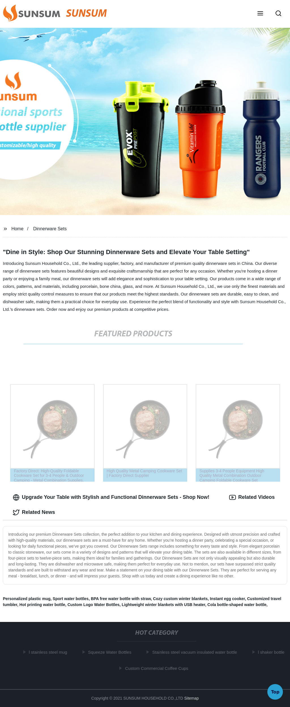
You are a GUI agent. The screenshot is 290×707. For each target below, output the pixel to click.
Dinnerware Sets (50, 228)
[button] (260, 14)
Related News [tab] (34, 512)
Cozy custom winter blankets (180, 598)
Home (17, 228)
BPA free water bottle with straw (121, 598)
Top (275, 692)
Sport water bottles (71, 598)
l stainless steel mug (49, 652)
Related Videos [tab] (252, 497)
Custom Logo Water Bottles (93, 604)
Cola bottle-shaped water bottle (236, 604)
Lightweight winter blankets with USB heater (163, 604)
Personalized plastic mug (26, 598)
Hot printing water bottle (42, 604)
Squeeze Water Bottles (111, 652)
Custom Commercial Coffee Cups (157, 668)
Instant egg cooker (227, 598)
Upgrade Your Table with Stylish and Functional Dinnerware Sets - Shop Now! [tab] (111, 497)
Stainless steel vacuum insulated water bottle (195, 652)
